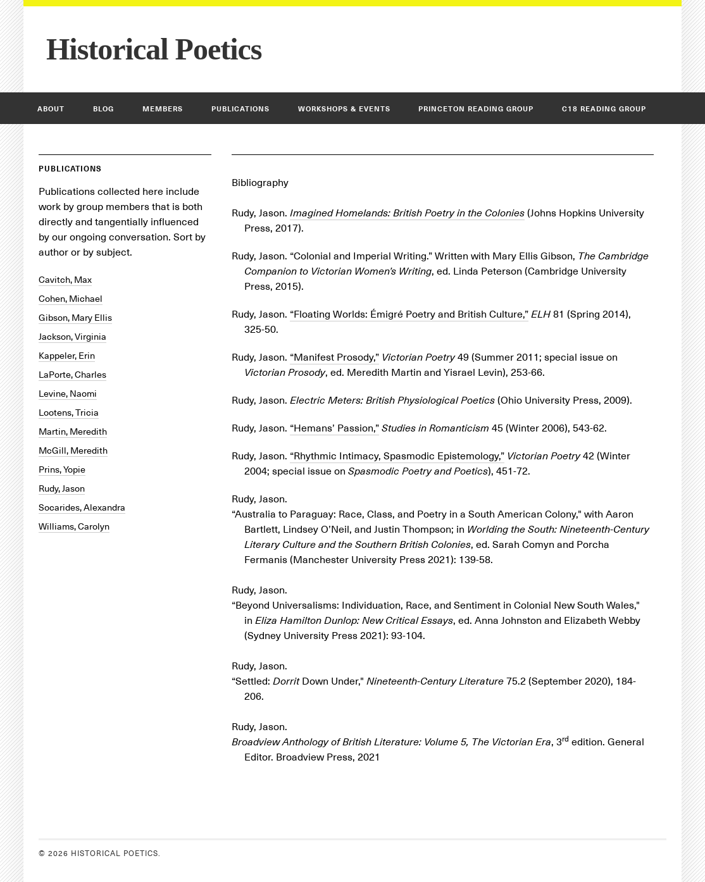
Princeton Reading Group (475, 108)
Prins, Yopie (62, 469)
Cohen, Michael (71, 298)
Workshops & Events (344, 108)
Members (162, 108)
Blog (103, 108)
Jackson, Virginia (72, 336)
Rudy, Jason (62, 488)
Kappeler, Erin (67, 355)
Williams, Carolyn (74, 526)
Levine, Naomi (68, 393)
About (51, 108)
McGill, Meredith (73, 450)
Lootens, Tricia (69, 412)
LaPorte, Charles (72, 374)
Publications (240, 108)
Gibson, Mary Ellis (75, 317)
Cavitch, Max (65, 279)
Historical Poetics (154, 49)
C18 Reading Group (604, 108)
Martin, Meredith (73, 431)
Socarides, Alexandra (82, 507)
